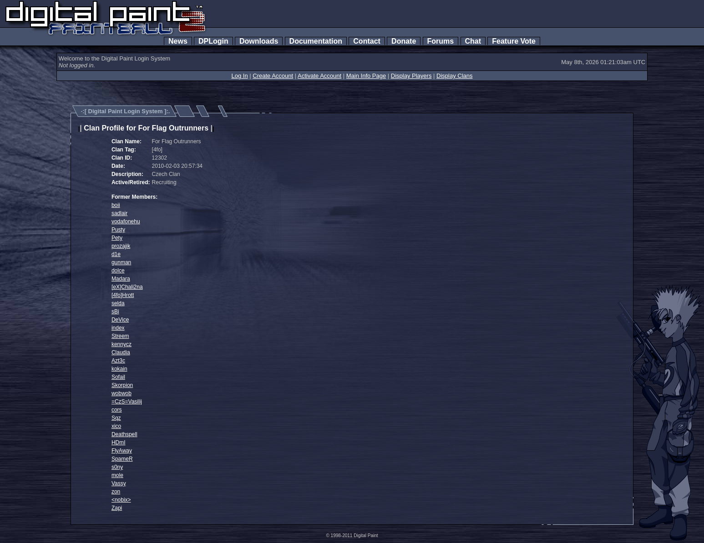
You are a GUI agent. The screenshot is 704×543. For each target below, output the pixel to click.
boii (115, 205)
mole (117, 475)
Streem (120, 336)
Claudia (120, 352)
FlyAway (121, 450)
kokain (119, 369)
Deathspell (124, 434)
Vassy (118, 483)
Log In (239, 75)
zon (115, 491)
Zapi (116, 508)
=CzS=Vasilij (126, 401)
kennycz (121, 344)
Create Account (273, 75)
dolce (118, 270)
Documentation (315, 41)
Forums (440, 41)
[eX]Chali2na (127, 287)
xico (116, 426)
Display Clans (454, 75)
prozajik (120, 246)
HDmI (118, 442)
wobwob (121, 393)
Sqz (116, 418)
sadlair (119, 213)
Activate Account (319, 75)
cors (116, 410)
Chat (473, 41)
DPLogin (213, 41)
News (178, 41)
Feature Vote (514, 41)
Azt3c (118, 360)
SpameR (122, 459)
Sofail (118, 377)
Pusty (118, 229)
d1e (116, 254)
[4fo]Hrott (122, 295)
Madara (120, 279)
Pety (116, 238)
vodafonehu (125, 221)
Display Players (411, 75)
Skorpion (122, 385)
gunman (121, 262)
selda (118, 303)
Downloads (258, 41)
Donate (403, 41)
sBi (115, 311)
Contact (366, 41)
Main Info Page (366, 75)
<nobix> (121, 500)
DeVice (120, 320)
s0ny (117, 467)
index (118, 328)
